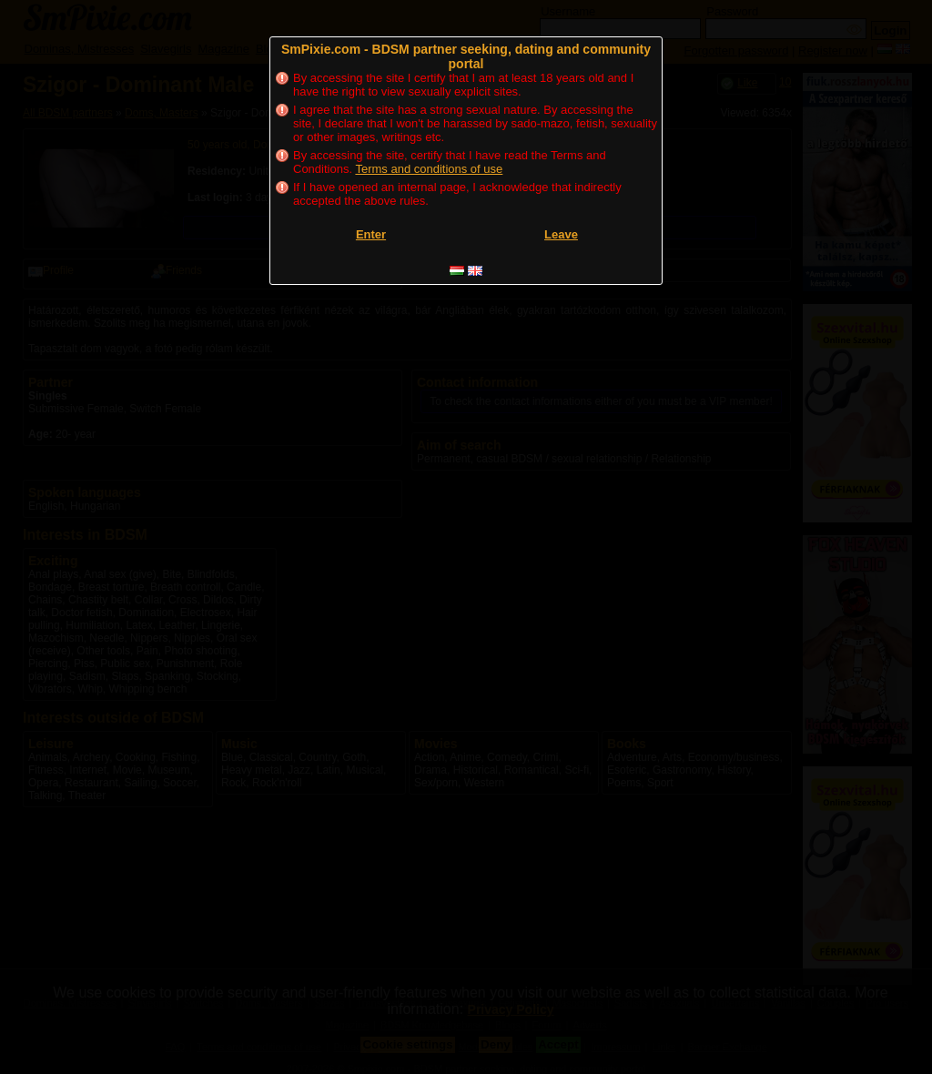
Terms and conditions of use (428, 169)
